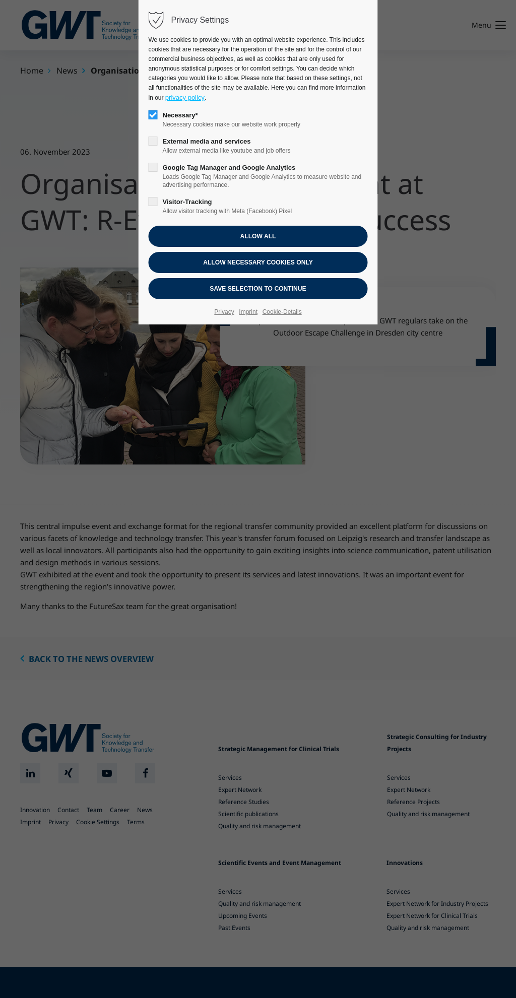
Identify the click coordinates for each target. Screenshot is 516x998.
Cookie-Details (282, 311)
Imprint (248, 311)
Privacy (224, 311)
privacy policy (185, 97)
